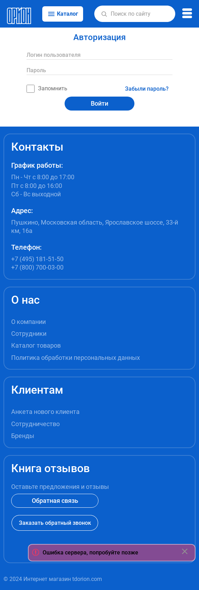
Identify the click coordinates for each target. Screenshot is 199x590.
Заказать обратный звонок (55, 523)
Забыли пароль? (147, 88)
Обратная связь (55, 500)
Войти (99, 103)
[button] (104, 14)
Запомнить (47, 89)
